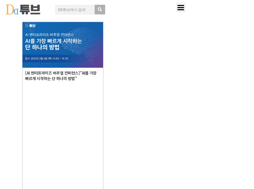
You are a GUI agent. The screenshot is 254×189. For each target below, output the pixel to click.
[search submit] (100, 9)
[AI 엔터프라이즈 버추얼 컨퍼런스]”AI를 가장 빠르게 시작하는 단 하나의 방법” (61, 75)
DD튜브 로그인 (27, 173)
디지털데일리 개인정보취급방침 (213, 125)
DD (31, 129)
